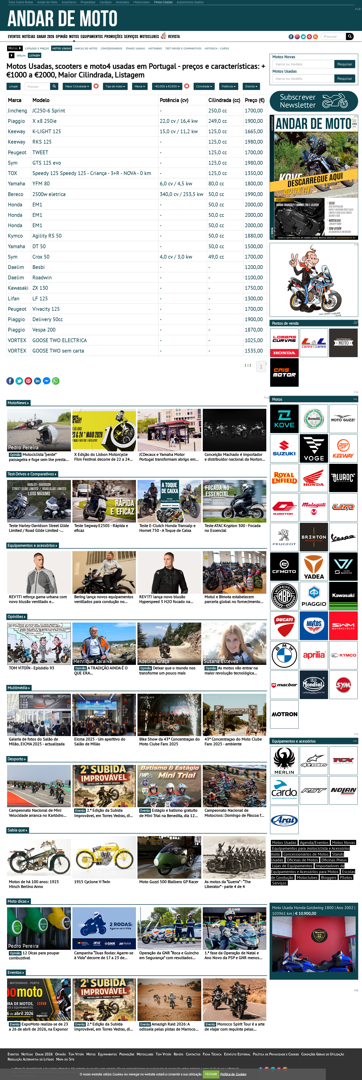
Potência (229, 86)
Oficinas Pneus (334, 859)
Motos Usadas (284, 842)
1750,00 (254, 287)
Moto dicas (19, 901)
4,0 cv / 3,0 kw (176, 256)
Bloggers (328, 877)
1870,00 (254, 329)
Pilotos (346, 877)
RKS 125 (42, 141)
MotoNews (18, 402)
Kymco (15, 235)
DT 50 (39, 246)
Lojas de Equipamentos (292, 865)
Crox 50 (40, 256)
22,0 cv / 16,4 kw (179, 120)
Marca (140, 86)
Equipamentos (92, 36)
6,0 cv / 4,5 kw (176, 183)
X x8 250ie (44, 120)
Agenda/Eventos (314, 842)
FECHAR (211, 1074)
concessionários (111, 48)
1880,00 (254, 235)
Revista (174, 36)
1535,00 (254, 350)
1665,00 (254, 131)
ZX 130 (40, 287)
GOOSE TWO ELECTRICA (59, 340)
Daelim (16, 267)
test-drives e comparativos (183, 48)
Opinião (62, 36)
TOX (12, 173)
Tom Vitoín (76, 1054)
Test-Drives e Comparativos (32, 473)
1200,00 (254, 267)
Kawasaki (18, 287)
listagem (34, 55)
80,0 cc (216, 183)
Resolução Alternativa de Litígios (31, 1059)
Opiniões (17, 616)
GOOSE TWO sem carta (58, 350)
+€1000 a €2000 (167, 86)
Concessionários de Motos (306, 854)
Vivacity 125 (46, 308)
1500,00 (254, 246)
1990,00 (254, 194)
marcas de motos (85, 48)
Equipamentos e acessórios (33, 545)
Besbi (38, 267)
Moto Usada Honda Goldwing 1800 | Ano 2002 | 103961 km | (314, 938)
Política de (233, 1074)
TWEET (40, 152)
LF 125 (40, 298)
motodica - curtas (217, 48)
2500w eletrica (49, 194)
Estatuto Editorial (237, 1054)
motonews (155, 48)
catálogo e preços (37, 48)
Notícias (28, 36)
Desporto (17, 758)
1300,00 (254, 298)
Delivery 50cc (47, 319)
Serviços (131, 36)
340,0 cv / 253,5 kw (181, 194)
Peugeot (17, 152)
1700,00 (254, 110)
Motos (74, 36)
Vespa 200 (43, 329)
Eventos (14, 36)
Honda (15, 204)
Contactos (193, 1054)
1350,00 (254, 173)
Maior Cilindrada (77, 86)
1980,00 (254, 141)
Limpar (13, 86)
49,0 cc (216, 256)
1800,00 (254, 183)
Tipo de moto (115, 86)
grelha (21, 55)
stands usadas (135, 48)
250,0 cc (217, 110)
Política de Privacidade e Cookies (276, 1054)
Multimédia (19, 687)
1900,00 (254, 120)
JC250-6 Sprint (48, 110)
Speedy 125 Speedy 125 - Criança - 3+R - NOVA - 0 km (91, 173)
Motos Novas (343, 842)
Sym (12, 162)
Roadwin (42, 277)
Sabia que (18, 830)
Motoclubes (149, 36)
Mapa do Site (65, 1059)
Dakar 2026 (45, 36)
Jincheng (17, 110)
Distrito (251, 86)
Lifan (13, 298)
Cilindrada (204, 86)
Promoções (113, 36)
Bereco (15, 194)
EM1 (37, 204)
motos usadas (61, 48)
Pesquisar (344, 64)
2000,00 (254, 204)
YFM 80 (41, 183)
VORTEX (17, 340)
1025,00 (254, 340)
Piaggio (16, 120)
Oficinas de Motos (302, 859)
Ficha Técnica (212, 1054)
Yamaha (16, 183)
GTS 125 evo (46, 162)
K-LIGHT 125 (46, 131)
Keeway (16, 131)
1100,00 (254, 277)
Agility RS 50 (47, 235)
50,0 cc (216, 194)
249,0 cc (217, 120)
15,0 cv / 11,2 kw (179, 131)
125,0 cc (217, 131)
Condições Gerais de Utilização (322, 1054)
